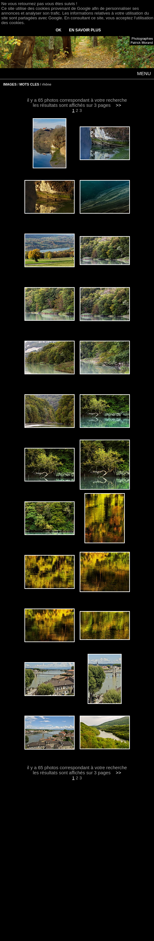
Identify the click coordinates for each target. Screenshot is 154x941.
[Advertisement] (77, 865)
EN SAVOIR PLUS (85, 30)
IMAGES (10, 84)
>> (118, 105)
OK (58, 30)
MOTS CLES (29, 84)
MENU (144, 73)
